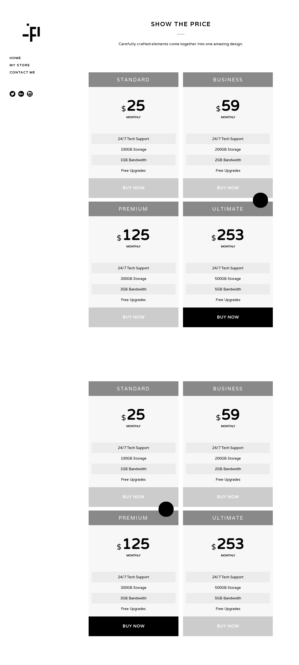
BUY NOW (133, 188)
